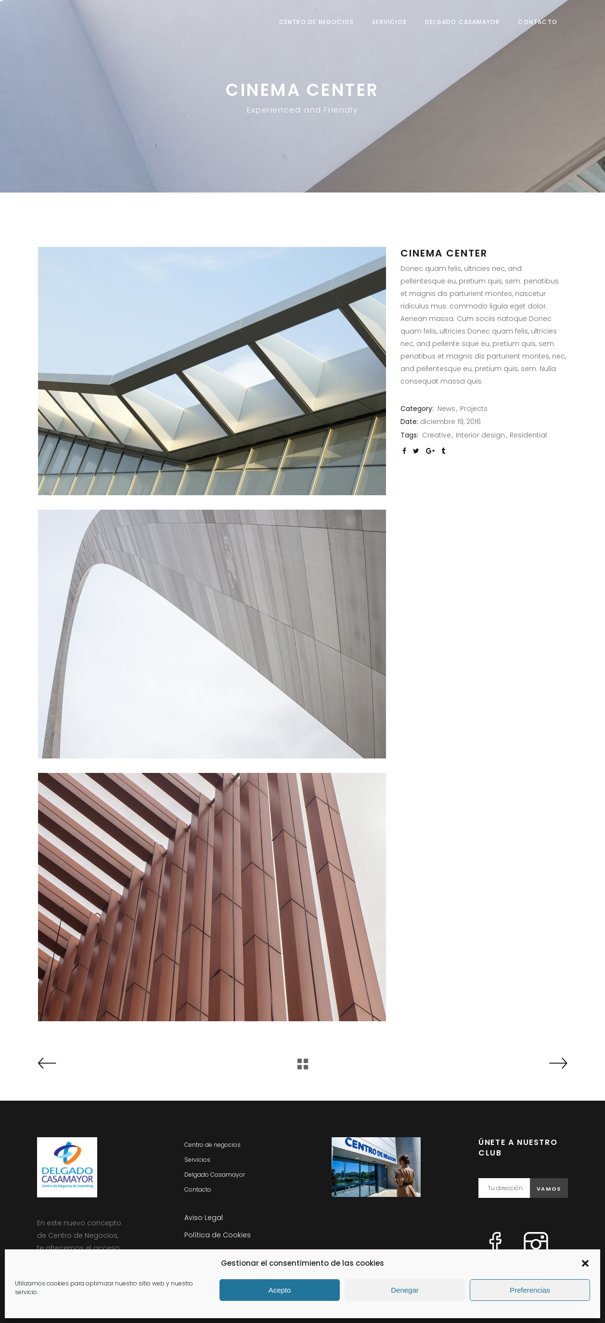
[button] (585, 1263)
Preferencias (530, 1290)
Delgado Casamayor (214, 1174)
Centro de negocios (212, 1145)
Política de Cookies (217, 1235)
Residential (528, 435)
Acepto (280, 1290)
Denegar (405, 1290)
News (446, 408)
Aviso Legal (203, 1217)
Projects (474, 408)
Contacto (197, 1189)
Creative (436, 435)
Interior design (480, 435)
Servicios (197, 1160)
